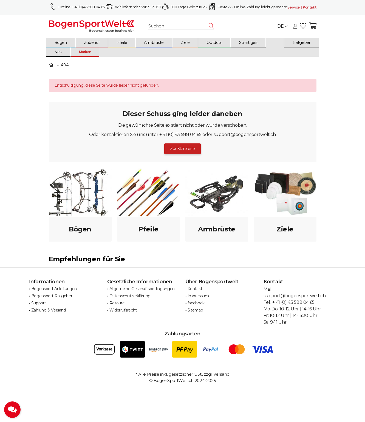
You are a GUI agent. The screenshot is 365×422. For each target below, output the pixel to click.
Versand (221, 374)
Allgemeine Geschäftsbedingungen (142, 288)
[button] (295, 26)
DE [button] (282, 26)
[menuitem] (61, 42)
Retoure (117, 303)
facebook (196, 303)
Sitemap (195, 310)
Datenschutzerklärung (130, 295)
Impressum (198, 295)
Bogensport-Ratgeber (51, 295)
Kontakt (195, 288)
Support (38, 303)
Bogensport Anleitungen (54, 288)
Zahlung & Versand (48, 310)
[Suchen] (178, 26)
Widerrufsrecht (123, 310)
